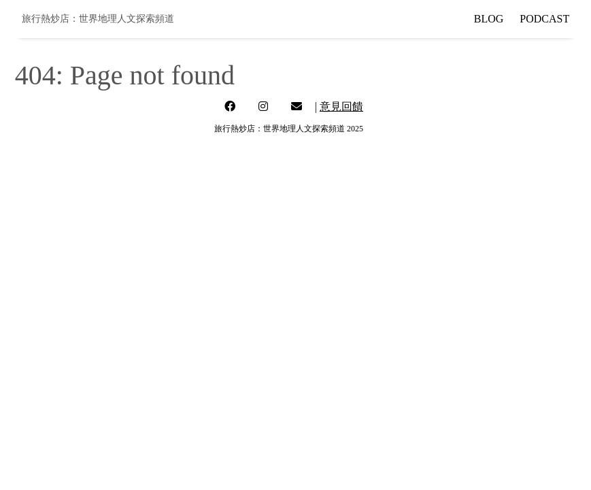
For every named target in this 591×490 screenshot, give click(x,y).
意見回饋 (341, 106)
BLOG (489, 18)
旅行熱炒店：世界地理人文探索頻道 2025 (288, 128)
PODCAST (544, 18)
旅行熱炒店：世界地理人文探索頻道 (98, 19)
